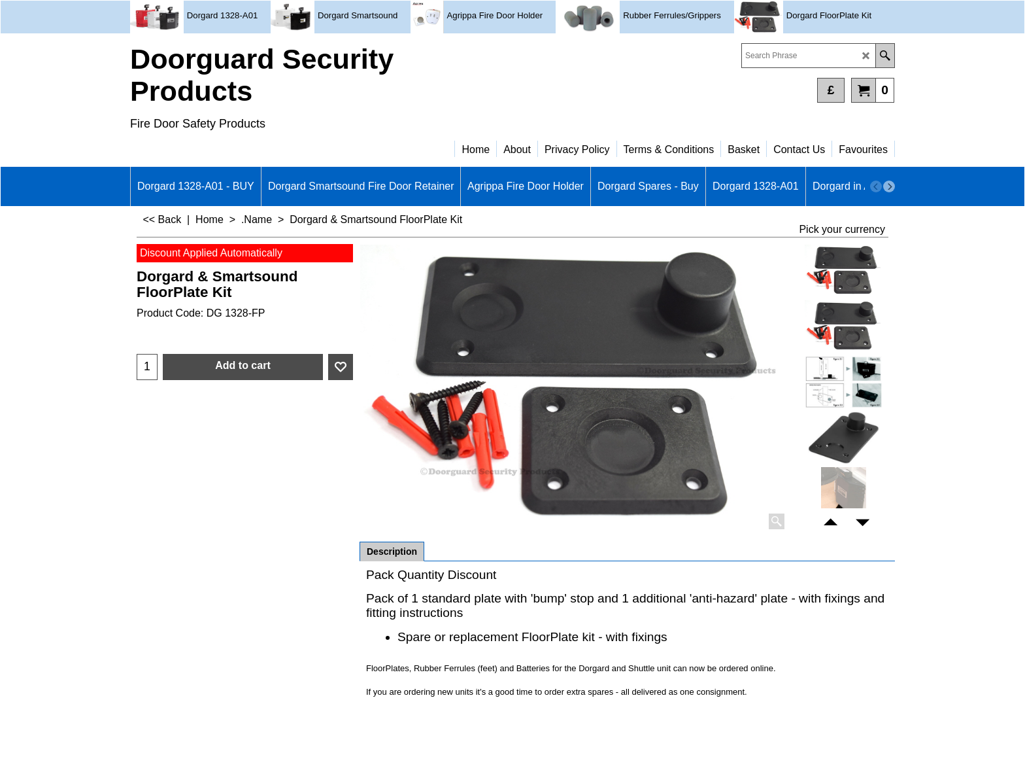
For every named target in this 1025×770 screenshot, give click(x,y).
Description (392, 551)
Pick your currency (842, 229)
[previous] (876, 186)
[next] (889, 186)
